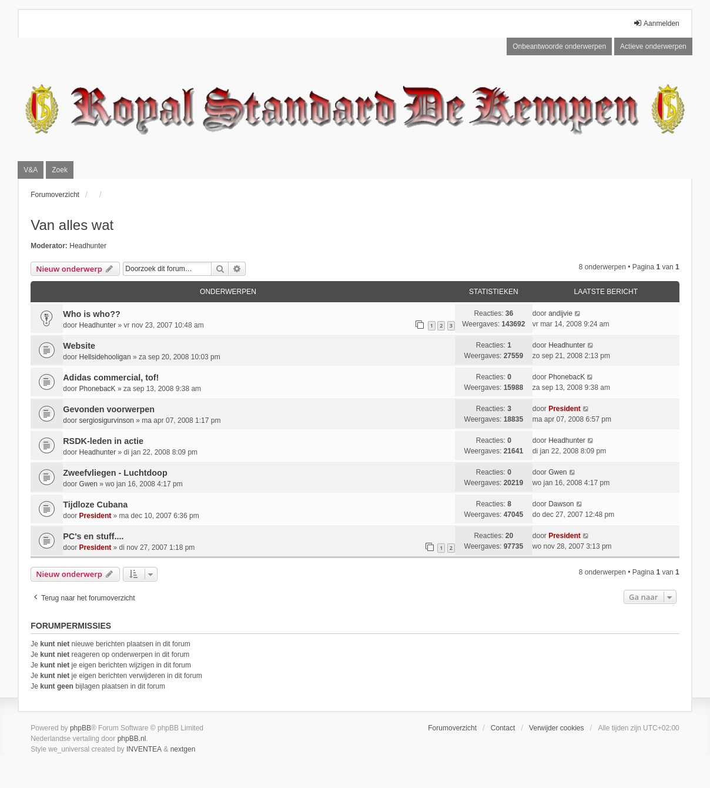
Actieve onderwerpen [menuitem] (653, 46)
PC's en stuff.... (93, 536)
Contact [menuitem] (503, 728)
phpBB (80, 728)
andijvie (560, 313)
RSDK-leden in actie (103, 441)
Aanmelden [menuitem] (656, 23)
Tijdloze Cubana (95, 504)
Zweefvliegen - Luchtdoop (115, 473)
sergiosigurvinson (106, 420)
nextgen (183, 749)
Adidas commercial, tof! (111, 377)
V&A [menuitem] (31, 170)
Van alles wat (72, 225)
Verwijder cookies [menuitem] (556, 728)
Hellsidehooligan (105, 357)
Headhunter (87, 246)
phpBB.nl (132, 738)
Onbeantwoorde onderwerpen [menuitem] (559, 46)
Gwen (88, 484)
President (564, 409)
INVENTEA (144, 749)
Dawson (561, 504)
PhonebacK (97, 389)
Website (79, 345)
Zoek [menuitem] (60, 170)
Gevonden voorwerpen (109, 409)
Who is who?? (91, 314)
